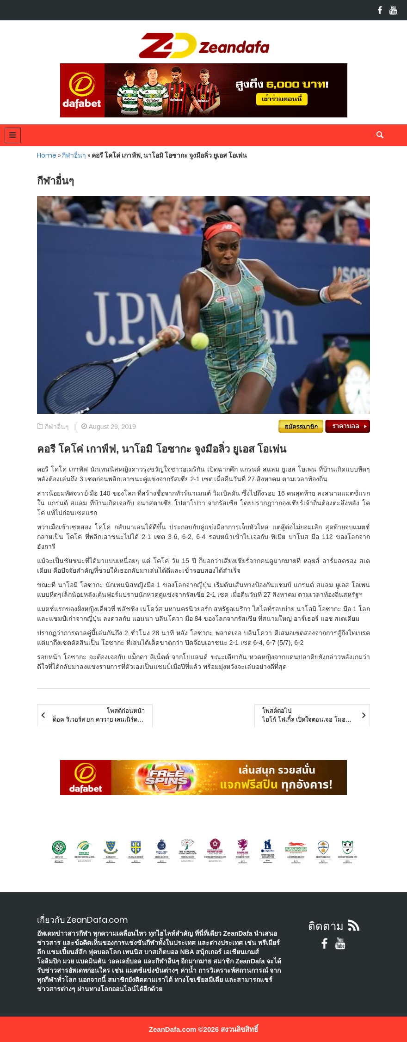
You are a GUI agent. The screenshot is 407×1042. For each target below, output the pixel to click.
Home (46, 155)
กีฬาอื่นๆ (74, 155)
